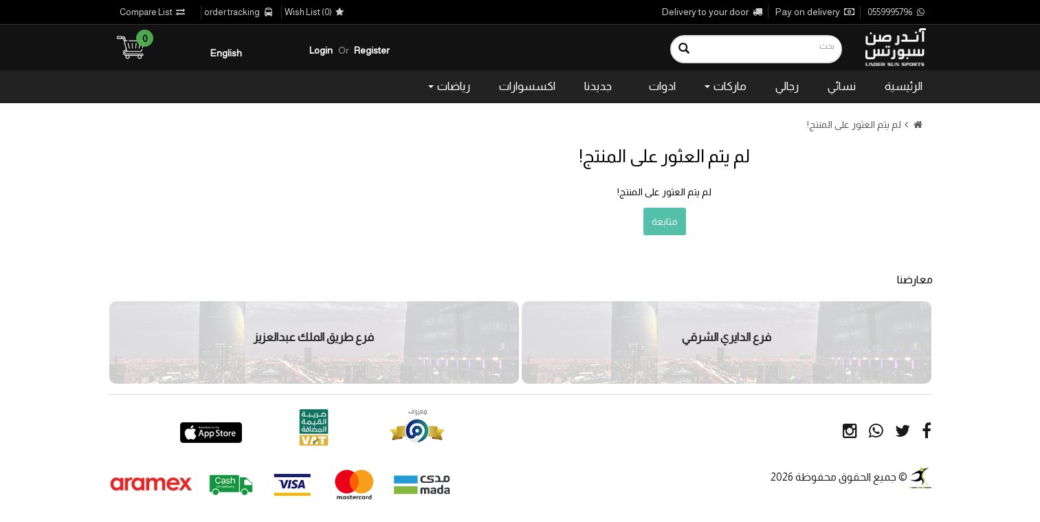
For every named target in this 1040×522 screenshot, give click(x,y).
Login (321, 50)
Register (371, 50)
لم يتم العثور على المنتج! (854, 124)
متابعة (665, 221)
